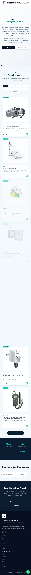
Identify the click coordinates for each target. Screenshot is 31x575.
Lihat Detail (6, 135)
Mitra (3, 545)
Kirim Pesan (15, 505)
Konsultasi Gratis (22, 47)
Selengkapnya (8, 47)
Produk (3, 543)
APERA (3, 564)
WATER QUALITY (8, 88)
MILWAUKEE (18, 88)
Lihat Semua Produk (15, 433)
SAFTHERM (15, 91)
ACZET (3, 566)
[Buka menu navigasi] (28, 3)
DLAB (3, 561)
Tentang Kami (5, 541)
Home (3, 538)
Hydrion (18, 86)
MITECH (25, 86)
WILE (25, 88)
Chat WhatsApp (15, 501)
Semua (5, 86)
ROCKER (12, 86)
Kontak (3, 548)
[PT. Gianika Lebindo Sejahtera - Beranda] (14, 3)
